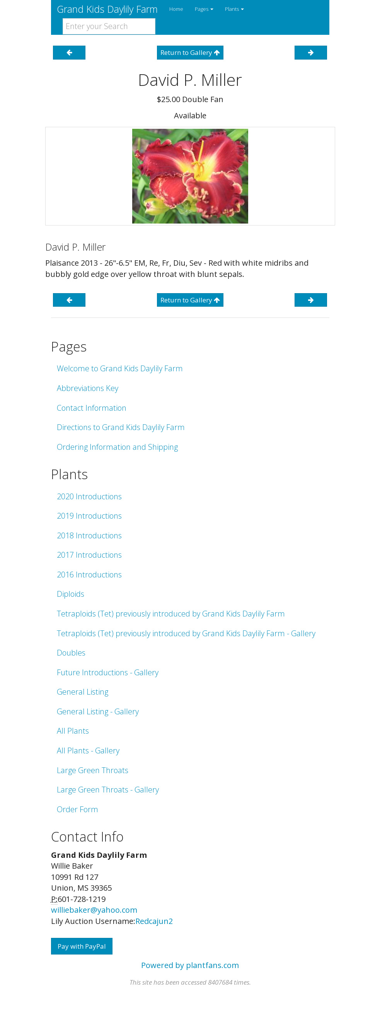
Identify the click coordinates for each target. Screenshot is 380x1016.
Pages (204, 8)
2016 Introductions (89, 574)
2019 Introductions (89, 516)
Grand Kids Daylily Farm (107, 8)
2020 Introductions (89, 496)
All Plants (73, 731)
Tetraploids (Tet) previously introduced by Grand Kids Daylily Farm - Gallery (186, 633)
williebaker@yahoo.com (94, 910)
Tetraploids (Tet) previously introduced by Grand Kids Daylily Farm (171, 613)
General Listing (82, 691)
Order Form (77, 809)
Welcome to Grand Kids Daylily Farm (120, 368)
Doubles (71, 652)
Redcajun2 (154, 921)
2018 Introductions (89, 535)
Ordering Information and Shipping (117, 447)
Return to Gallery (190, 52)
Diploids (70, 594)
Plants (234, 8)
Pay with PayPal (82, 946)
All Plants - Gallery (88, 750)
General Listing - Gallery (98, 711)
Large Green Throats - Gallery (108, 789)
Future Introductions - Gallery (107, 672)
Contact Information (91, 408)
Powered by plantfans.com (190, 965)
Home (176, 8)
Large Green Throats (92, 770)
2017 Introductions (89, 555)
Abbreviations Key (87, 388)
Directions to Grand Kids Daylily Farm (121, 427)
